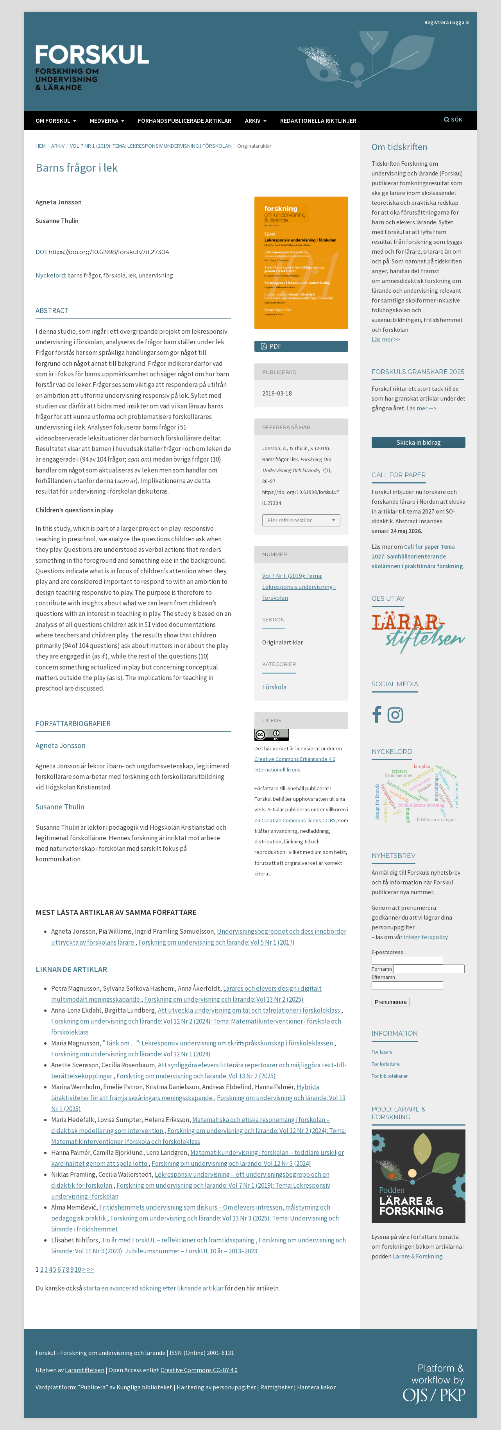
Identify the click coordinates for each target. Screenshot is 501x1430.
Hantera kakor (316, 1387)
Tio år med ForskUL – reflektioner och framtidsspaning (178, 1240)
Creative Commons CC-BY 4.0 (199, 1370)
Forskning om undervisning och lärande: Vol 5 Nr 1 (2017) (216, 942)
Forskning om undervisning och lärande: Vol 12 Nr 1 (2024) (131, 1054)
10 (78, 1269)
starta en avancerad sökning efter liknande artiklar (153, 1288)
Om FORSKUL (54, 120)
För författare (385, 1064)
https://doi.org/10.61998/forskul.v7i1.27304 (108, 252)
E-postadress (387, 952)
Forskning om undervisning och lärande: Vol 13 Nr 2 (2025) (224, 999)
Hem (41, 145)
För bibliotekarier (390, 1076)
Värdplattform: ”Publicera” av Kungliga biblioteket (104, 1387)
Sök (453, 119)
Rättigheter (276, 1387)
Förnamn (382, 968)
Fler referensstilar (290, 520)
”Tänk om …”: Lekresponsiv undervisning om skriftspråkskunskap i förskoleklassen (218, 1043)
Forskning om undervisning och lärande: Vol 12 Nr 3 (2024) (231, 1163)
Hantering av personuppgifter (216, 1387)
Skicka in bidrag (418, 442)
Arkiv (253, 120)
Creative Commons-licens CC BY (298, 820)
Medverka (105, 120)
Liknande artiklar (71, 969)
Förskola (274, 687)
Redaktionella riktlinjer (318, 120)
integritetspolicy (425, 937)
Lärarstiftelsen (84, 1370)
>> (90, 1269)
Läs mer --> (421, 408)
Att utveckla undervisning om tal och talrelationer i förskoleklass (249, 1010)
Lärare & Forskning (418, 1256)
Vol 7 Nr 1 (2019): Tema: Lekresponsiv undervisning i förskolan (151, 145)
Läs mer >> (386, 339)
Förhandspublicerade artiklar (184, 120)
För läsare (382, 1052)
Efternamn (383, 977)
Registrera (436, 22)
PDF (274, 346)
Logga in (459, 22)
